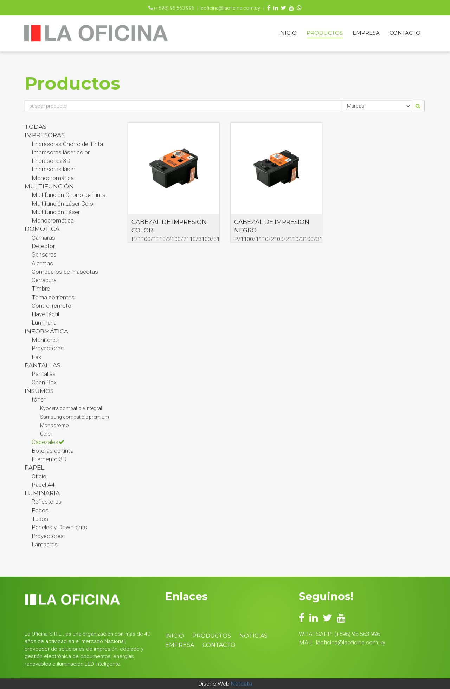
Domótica (42, 228)
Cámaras (43, 237)
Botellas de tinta (52, 450)
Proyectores (48, 348)
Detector (43, 246)
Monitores (45, 339)
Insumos (39, 391)
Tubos (40, 518)
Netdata (241, 683)
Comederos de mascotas (65, 271)
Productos (325, 32)
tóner (38, 399)
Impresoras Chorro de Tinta (67, 143)
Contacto (405, 32)
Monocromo (54, 425)
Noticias (253, 635)
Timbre (41, 288)
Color (46, 434)
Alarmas (42, 263)
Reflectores (47, 501)
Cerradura (44, 280)
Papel (34, 467)
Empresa (366, 32)
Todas (35, 126)
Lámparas (45, 544)
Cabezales (48, 441)
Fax (36, 356)
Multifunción (49, 186)
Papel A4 (43, 484)
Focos (40, 510)
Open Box (44, 382)
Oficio (39, 476)
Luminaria (44, 322)
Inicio (287, 32)
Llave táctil (45, 314)
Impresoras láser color (61, 152)
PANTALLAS (42, 365)
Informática (46, 331)
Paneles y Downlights (59, 527)
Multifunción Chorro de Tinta (68, 194)
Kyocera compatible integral (71, 408)
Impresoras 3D (51, 160)
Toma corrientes (53, 297)
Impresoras (45, 135)
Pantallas (44, 373)
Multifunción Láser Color (63, 203)
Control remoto (51, 305)
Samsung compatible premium (74, 417)
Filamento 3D (49, 459)
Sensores (44, 254)
